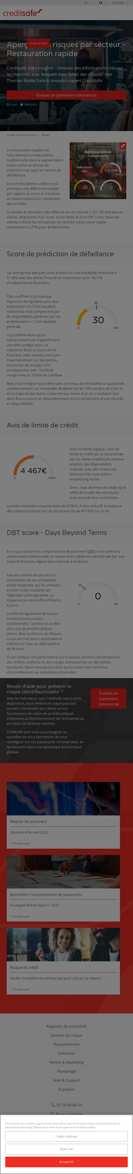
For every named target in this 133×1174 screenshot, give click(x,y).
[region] (66, 1144)
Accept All (66, 1162)
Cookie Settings (66, 1136)
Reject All (66, 1149)
